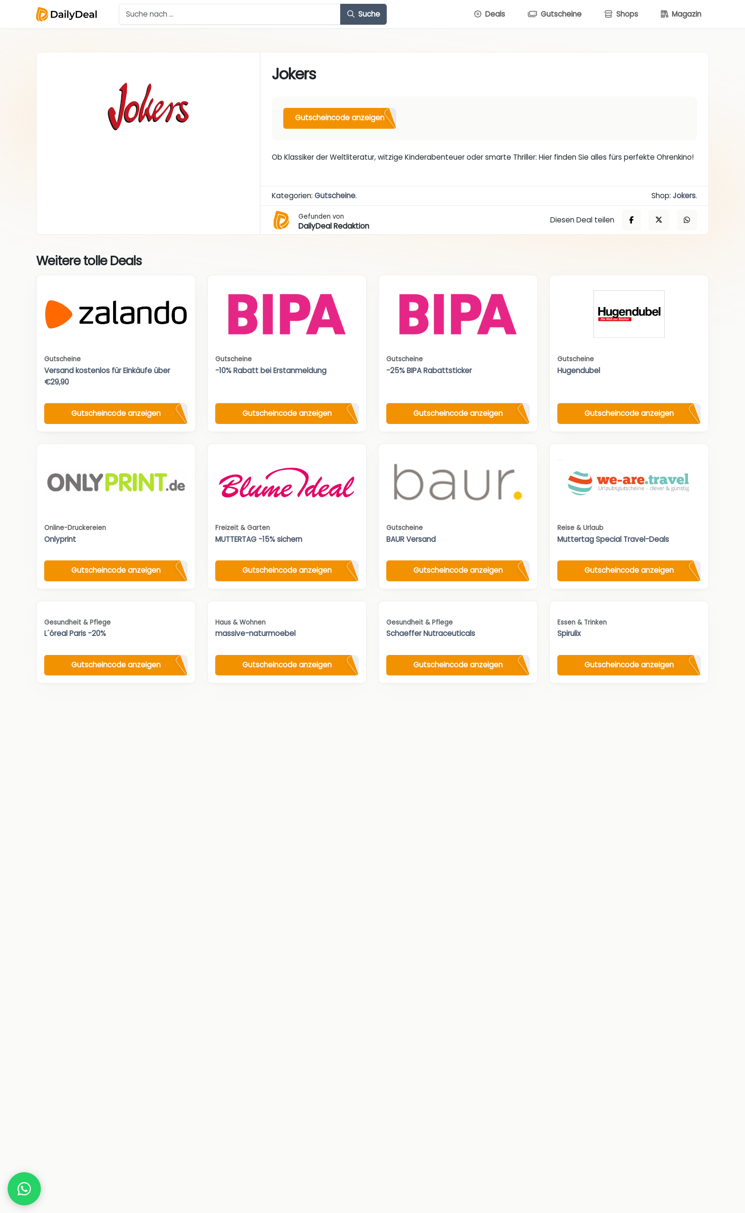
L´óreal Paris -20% (75, 633)
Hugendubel (578, 370)
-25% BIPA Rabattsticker (429, 370)
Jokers (684, 196)
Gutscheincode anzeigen (339, 118)
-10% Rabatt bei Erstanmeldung (270, 370)
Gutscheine (335, 196)
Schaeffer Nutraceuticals (430, 633)
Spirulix (569, 633)
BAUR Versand (411, 539)
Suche (363, 14)
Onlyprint (60, 539)
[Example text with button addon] (230, 14)
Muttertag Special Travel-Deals (613, 539)
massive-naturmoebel (255, 633)
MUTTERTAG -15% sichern (258, 539)
